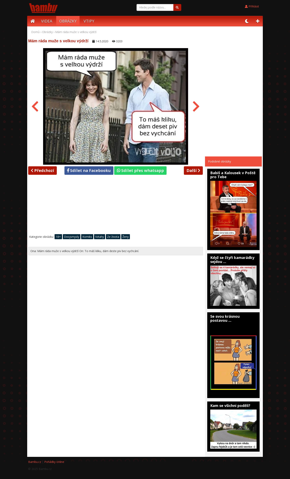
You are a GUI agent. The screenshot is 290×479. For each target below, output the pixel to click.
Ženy (125, 237)
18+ (58, 237)
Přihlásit (252, 6)
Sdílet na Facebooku (89, 170)
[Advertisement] (115, 205)
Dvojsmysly (71, 237)
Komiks (87, 237)
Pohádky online (54, 462)
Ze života (113, 237)
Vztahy (99, 237)
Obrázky (47, 32)
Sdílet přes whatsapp (140, 170)
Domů (35, 32)
